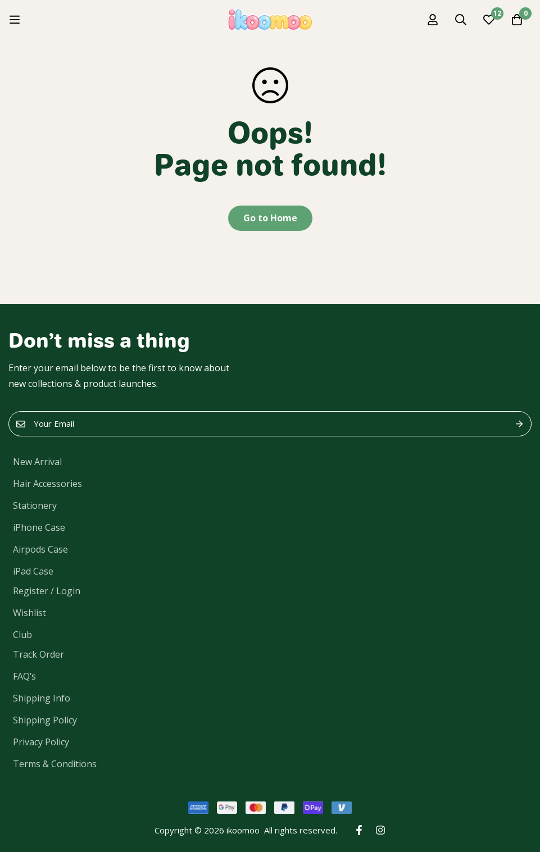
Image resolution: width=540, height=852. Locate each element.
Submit (519, 423)
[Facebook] (359, 830)
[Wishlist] (489, 19)
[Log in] (433, 19)
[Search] (461, 19)
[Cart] (517, 19)
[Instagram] (380, 830)
